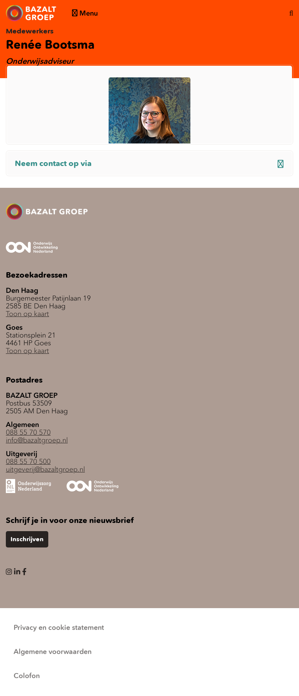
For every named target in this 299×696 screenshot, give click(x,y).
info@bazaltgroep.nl (37, 440)
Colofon (27, 676)
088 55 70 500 (28, 461)
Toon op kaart (27, 314)
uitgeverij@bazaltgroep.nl (45, 469)
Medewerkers (30, 31)
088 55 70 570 (28, 432)
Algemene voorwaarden (52, 652)
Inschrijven (27, 540)
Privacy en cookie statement (59, 627)
